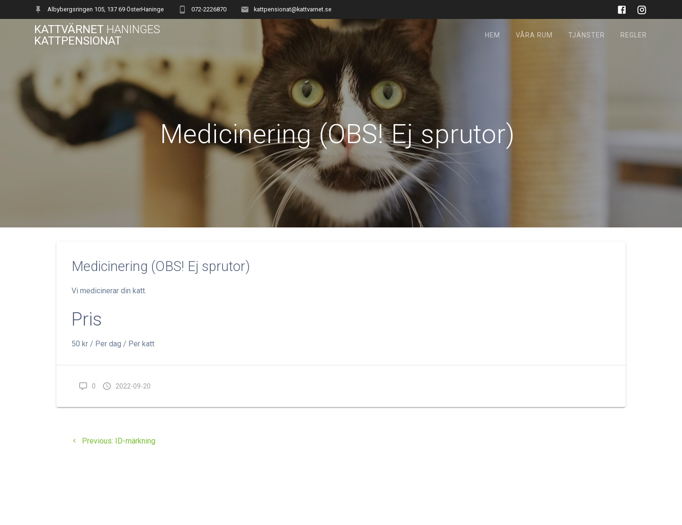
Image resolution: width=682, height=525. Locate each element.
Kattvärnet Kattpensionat (97, 35)
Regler (633, 35)
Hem (492, 35)
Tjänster (586, 35)
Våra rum (534, 35)
